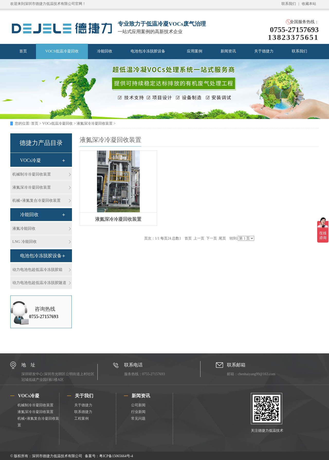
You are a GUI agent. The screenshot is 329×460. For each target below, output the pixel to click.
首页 (23, 51)
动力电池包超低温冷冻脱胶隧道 (39, 283)
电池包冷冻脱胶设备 (148, 51)
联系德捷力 (83, 412)
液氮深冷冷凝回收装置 (95, 123)
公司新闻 (138, 405)
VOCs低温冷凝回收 (57, 123)
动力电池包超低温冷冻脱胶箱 (37, 270)
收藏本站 (309, 4)
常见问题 (138, 418)
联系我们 (288, 4)
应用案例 (194, 51)
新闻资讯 (228, 51)
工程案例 (81, 418)
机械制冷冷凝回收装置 (31, 174)
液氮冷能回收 (23, 228)
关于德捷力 (263, 51)
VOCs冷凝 (30, 160)
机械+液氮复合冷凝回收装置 (36, 200)
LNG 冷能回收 (24, 242)
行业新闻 (138, 412)
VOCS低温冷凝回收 (62, 51)
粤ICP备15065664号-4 (116, 456)
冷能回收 (104, 51)
